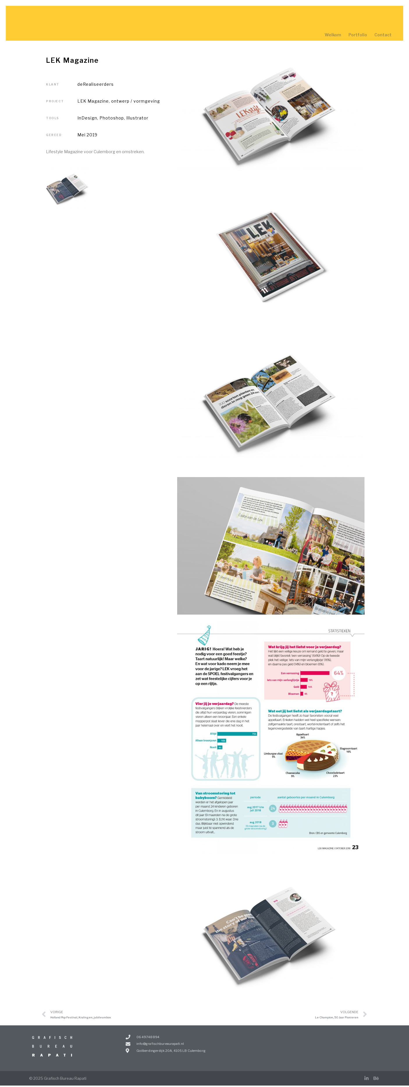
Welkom (333, 34)
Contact (383, 34)
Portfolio (357, 34)
